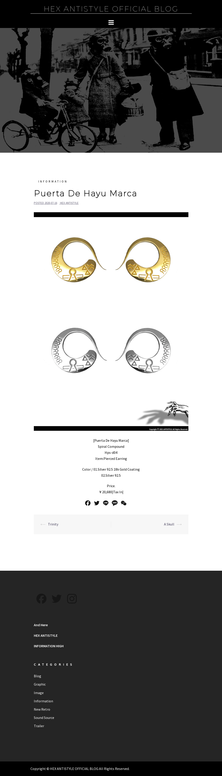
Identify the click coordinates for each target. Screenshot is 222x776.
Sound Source (44, 717)
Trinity (53, 524)
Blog (37, 676)
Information (53, 181)
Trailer (39, 726)
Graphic (40, 684)
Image (39, 692)
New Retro (42, 709)
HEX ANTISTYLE (69, 203)
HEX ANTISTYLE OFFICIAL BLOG (111, 8)
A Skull (169, 524)
